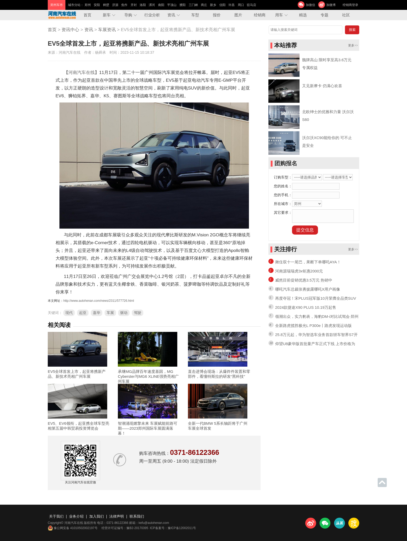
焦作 (124, 5)
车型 (195, 15)
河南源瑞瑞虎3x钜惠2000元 (299, 271)
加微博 (331, 5)
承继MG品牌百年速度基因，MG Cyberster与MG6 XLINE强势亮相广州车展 (148, 376)
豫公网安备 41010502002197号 (73, 528)
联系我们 (137, 516)
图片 (238, 15)
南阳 (161, 5)
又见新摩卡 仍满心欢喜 (322, 86)
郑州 (88, 5)
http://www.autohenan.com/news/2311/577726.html (98, 301)
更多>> (353, 45)
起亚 (82, 313)
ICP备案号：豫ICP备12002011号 (173, 528)
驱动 (123, 313)
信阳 (222, 5)
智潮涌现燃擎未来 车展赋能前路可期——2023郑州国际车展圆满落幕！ (147, 428)
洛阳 (143, 5)
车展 (110, 313)
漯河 (152, 5)
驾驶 (137, 313)
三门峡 (193, 5)
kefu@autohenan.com (154, 523)
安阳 (97, 5)
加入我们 (96, 516)
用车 (279, 15)
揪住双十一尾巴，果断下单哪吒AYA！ (308, 262)
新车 (107, 15)
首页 (87, 15)
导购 (128, 15)
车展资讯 (107, 29)
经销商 (260, 15)
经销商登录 (350, 5)
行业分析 (152, 15)
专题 (324, 15)
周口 (241, 5)
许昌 (231, 5)
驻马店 (251, 5)
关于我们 (56, 516)
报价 (217, 15)
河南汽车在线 (81, 72)
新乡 (213, 5)
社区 (346, 15)
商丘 (204, 5)
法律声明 (116, 516)
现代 (69, 313)
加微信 (310, 5)
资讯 (171, 15)
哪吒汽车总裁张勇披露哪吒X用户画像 (307, 289)
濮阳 (182, 5)
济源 (115, 5)
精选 (303, 15)
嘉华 (96, 313)
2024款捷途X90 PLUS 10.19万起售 (305, 307)
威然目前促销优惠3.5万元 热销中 (303, 280)
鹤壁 (106, 5)
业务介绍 (76, 516)
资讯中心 (70, 29)
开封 (134, 5)
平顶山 (172, 5)
